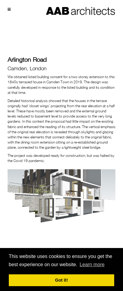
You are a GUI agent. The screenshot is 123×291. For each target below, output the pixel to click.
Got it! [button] (61, 280)
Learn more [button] (92, 264)
